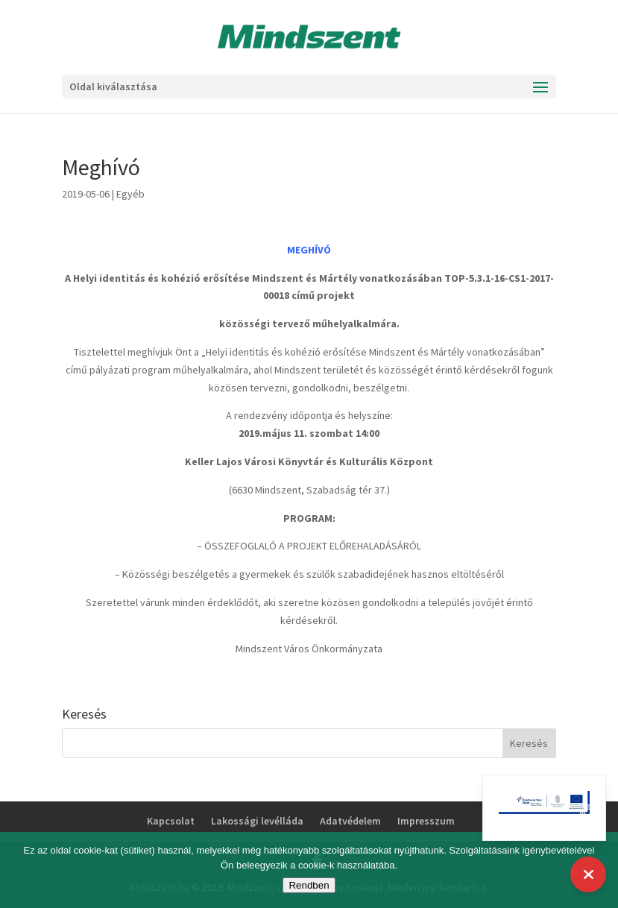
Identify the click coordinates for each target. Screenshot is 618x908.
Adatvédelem (350, 820)
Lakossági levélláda (257, 820)
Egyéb (130, 194)
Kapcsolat (171, 820)
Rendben (308, 885)
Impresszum (426, 820)
